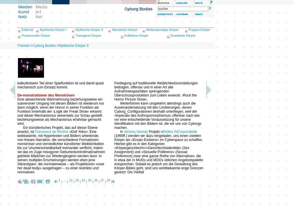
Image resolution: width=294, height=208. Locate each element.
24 (83, 180)
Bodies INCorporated (179, 132)
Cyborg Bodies (44, 46)
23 (77, 180)
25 (89, 180)
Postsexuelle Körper (36, 35)
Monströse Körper (124, 29)
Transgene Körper (88, 35)
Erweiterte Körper (183, 35)
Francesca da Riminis (51, 132)
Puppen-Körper (199, 29)
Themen (23, 46)
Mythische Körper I (53, 29)
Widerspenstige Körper (162, 29)
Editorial (27, 29)
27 (102, 180)
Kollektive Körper (136, 35)
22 (70, 180)
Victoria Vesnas (136, 132)
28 (108, 180)
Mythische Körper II (89, 29)
